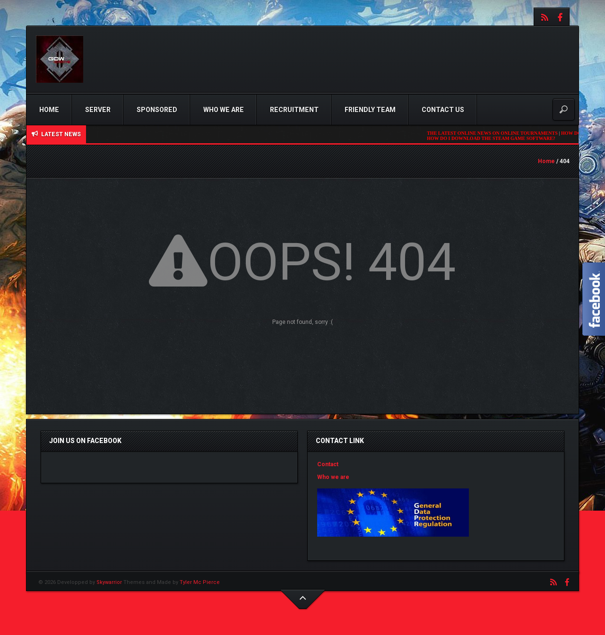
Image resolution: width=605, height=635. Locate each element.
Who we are (223, 109)
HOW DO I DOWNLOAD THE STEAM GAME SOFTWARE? (495, 138)
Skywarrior (109, 582)
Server (98, 109)
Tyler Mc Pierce (200, 582)
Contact (327, 464)
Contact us (443, 109)
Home (49, 109)
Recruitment (294, 109)
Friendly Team (370, 109)
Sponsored (157, 109)
